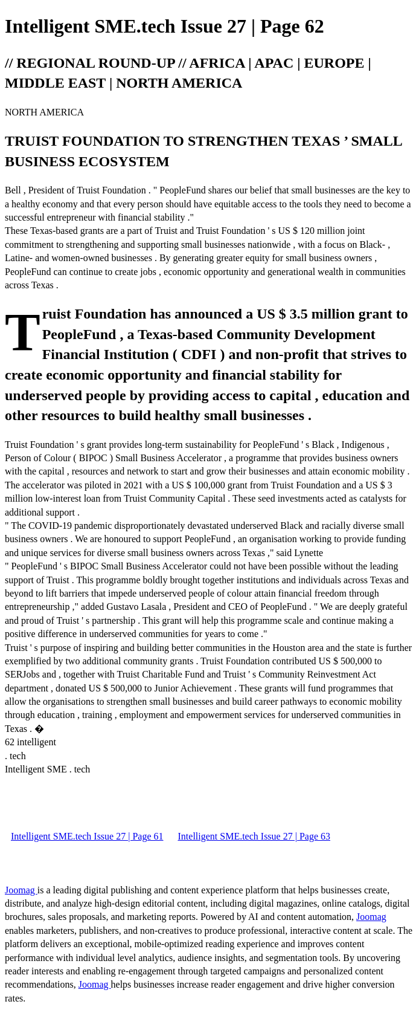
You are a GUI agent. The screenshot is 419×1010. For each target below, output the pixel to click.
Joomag (21, 890)
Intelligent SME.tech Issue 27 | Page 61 (87, 836)
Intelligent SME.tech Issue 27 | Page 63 (254, 836)
